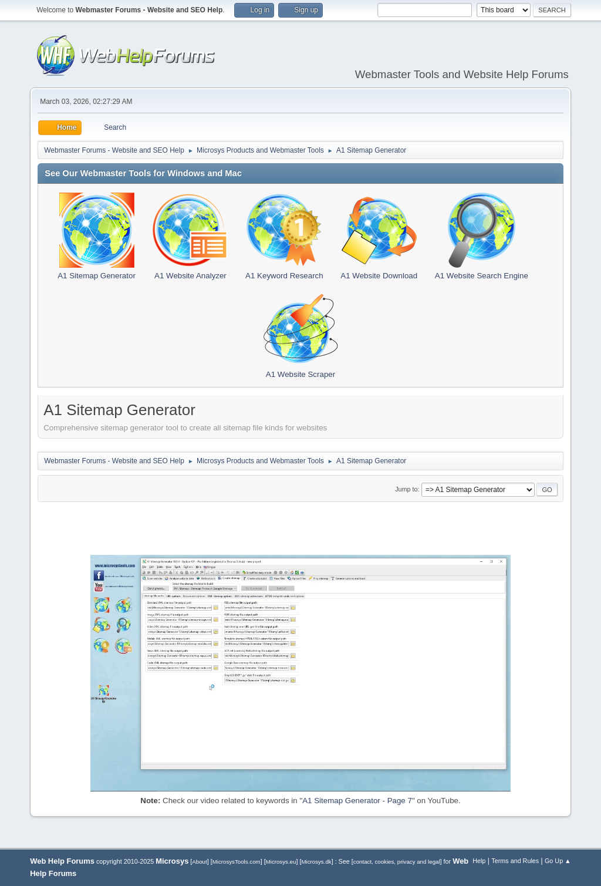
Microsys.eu (281, 861)
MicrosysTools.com (236, 861)
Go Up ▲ (558, 860)
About (199, 861)
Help (478, 860)
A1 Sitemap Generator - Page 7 (357, 800)
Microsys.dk (316, 861)
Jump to (406, 489)
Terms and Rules (515, 860)
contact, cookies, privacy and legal (396, 861)
